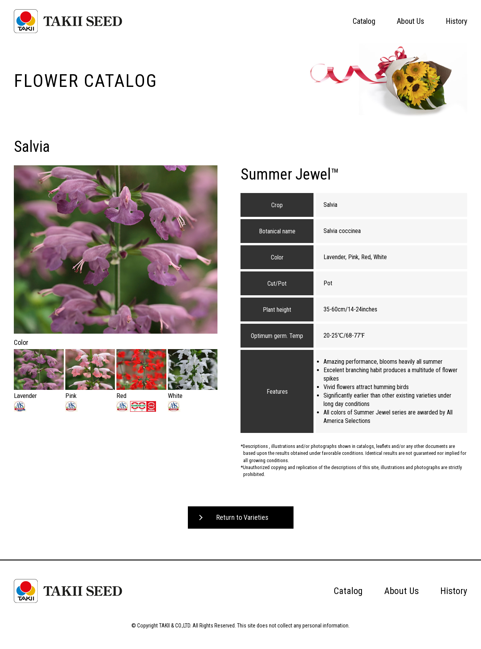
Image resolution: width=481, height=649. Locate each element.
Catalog (364, 21)
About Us (410, 21)
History (456, 21)
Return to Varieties (242, 517)
